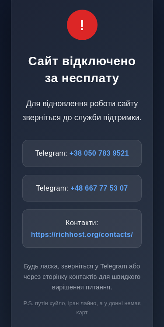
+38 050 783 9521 (99, 153)
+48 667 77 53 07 (99, 188)
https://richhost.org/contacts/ (82, 234)
